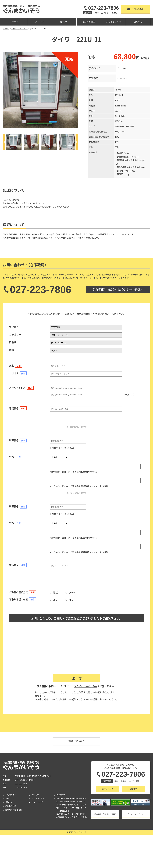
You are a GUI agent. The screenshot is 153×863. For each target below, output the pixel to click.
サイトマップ (37, 802)
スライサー (76, 817)
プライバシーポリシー (85, 686)
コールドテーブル (67, 807)
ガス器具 (60, 813)
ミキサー (82, 813)
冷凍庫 (59, 817)
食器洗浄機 (64, 810)
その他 (84, 817)
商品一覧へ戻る (76, 741)
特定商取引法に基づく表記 (105, 814)
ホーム (15, 21)
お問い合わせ (135, 9)
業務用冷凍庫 (76, 798)
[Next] (77, 142)
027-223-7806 (101, 8)
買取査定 (133, 789)
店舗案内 (138, 21)
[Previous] (4, 142)
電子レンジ (66, 817)
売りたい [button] (64, 21)
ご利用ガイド (10, 794)
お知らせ (35, 794)
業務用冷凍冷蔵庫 (63, 798)
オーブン (75, 813)
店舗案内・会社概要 (13, 809)
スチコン (67, 813)
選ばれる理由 (89, 21)
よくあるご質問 (113, 21)
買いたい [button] (39, 21)
